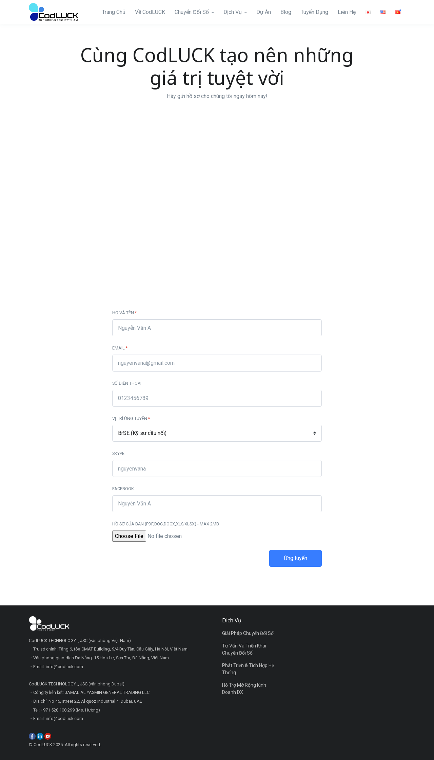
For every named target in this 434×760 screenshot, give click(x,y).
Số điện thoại (126, 383)
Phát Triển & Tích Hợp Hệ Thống (248, 669)
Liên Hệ (347, 12)
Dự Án (263, 12)
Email (119, 348)
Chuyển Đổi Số (192, 12)
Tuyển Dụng (314, 12)
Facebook (123, 488)
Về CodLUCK (150, 12)
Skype (118, 453)
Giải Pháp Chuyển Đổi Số (248, 633)
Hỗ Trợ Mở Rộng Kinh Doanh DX (244, 688)
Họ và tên (124, 312)
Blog (285, 12)
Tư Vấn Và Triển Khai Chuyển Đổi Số (244, 649)
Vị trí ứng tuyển (131, 418)
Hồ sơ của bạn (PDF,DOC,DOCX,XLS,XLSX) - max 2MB (165, 523)
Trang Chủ (113, 12)
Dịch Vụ (232, 12)
